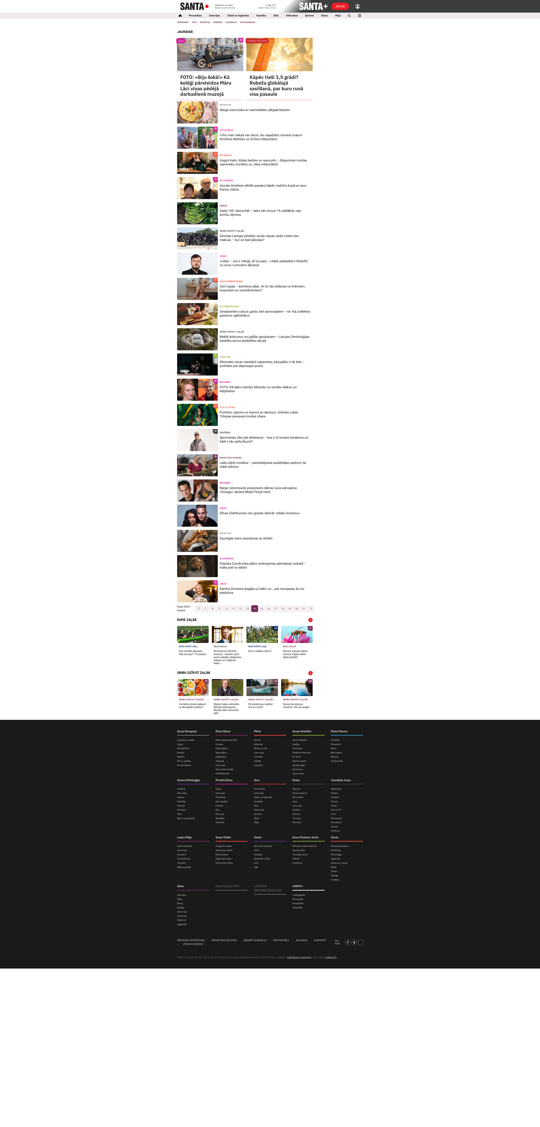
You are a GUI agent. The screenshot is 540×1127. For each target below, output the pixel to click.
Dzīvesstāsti (222, 801)
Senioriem (297, 769)
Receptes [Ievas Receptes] (205, 22)
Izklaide (335, 797)
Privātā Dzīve (224, 780)
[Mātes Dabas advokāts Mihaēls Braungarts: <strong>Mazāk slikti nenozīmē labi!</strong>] (227, 687)
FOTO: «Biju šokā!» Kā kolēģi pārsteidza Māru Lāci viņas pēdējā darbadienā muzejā (205, 85)
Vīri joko (296, 818)
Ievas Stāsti (223, 837)
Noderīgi (258, 744)
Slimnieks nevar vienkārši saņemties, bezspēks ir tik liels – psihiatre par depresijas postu (262, 364)
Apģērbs (225, 432)
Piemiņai (220, 814)
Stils (276, 15)
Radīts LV (181, 920)
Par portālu (281, 940)
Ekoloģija (220, 646)
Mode (333, 867)
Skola (333, 748)
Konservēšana (184, 765)
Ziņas (181, 41)
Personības (195, 15)
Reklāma (301, 940)
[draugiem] (354, 942)
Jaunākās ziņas (341, 780)
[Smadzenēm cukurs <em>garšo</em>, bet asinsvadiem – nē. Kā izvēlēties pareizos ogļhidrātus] (197, 314)
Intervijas (214, 15)
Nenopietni (336, 818)
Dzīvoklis (181, 895)
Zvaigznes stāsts (224, 846)
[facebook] (348, 942)
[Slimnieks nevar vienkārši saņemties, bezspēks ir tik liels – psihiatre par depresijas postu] (197, 364)
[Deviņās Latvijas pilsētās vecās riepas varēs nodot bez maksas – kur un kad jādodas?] (197, 238)
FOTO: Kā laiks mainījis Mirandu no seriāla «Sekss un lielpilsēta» (258, 389)
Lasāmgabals (298, 895)
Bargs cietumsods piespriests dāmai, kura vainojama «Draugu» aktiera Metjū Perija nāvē (258, 490)
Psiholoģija (336, 854)
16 (268, 608)
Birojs (180, 903)
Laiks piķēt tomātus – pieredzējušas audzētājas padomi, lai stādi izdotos (263, 465)
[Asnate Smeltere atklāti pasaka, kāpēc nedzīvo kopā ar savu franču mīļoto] (197, 188)
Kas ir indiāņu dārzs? (260, 651)
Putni (256, 850)
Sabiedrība (336, 789)
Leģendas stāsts (223, 858)
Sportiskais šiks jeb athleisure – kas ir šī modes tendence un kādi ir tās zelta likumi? (264, 439)
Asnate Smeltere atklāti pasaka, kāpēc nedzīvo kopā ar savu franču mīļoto (263, 187)
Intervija (226, 155)
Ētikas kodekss (193, 944)
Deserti (180, 752)
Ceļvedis (181, 862)
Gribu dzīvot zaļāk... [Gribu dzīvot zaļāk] (192, 699)
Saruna (257, 740)
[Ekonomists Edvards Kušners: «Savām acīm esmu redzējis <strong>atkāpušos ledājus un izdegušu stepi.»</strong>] (227, 634)
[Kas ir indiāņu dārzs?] (262, 634)
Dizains (334, 801)
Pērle (257, 731)
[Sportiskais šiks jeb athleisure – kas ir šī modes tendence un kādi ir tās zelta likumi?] (197, 440)
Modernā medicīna (301, 752)
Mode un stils (260, 748)
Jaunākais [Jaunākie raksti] (231, 22)
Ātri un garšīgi (184, 761)
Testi (194, 22)
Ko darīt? (296, 756)
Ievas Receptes (187, 731)
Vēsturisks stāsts (224, 850)
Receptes (226, 105)
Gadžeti (296, 809)
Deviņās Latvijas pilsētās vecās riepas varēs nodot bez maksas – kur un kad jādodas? (259, 238)
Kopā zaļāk (187, 620)
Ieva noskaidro (299, 740)
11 (233, 608)
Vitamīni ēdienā (229, 306)
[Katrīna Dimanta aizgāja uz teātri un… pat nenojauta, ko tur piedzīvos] (197, 591)
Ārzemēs (225, 382)
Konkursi (335, 830)
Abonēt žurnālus (255, 940)
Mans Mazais (339, 731)
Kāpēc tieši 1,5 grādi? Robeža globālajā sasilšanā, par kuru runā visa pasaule (276, 85)
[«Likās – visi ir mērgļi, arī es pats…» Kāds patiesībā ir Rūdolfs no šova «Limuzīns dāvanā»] (197, 264)
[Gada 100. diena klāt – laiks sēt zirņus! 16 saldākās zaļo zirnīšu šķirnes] (197, 213)
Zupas (180, 744)
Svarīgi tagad (298, 765)
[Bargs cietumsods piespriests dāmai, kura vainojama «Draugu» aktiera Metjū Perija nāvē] (197, 490)
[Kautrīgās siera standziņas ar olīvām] (197, 541)
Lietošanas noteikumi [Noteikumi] (299, 957)
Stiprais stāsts (299, 761)
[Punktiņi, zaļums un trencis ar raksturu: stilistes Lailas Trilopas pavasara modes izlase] (197, 415)
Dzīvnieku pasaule (263, 846)
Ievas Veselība (301, 731)
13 (247, 608)
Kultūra (334, 793)
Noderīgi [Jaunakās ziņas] (217, 22)
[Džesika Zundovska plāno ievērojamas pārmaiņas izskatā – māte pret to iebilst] (197, 566)
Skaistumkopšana (231, 281)
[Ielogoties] (356, 6)
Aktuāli (334, 826)
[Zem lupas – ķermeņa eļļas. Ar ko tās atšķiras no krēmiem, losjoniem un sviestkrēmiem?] (197, 289)
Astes (257, 837)
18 (282, 608)
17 (275, 608)
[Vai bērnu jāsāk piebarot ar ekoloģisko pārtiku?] (193, 687)
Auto (294, 801)
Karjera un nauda (339, 862)
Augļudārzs (221, 756)
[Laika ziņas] (267, 6)
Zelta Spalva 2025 (227, 886)
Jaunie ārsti (298, 773)
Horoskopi (182, 22)
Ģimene (309, 15)
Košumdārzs (222, 748)
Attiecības (292, 15)
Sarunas (296, 789)
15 (261, 608)
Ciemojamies (183, 858)
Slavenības (227, 558)
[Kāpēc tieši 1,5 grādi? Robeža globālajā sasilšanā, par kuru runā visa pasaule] (279, 54)
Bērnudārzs (336, 752)
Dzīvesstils (297, 797)
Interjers (181, 854)
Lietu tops (220, 765)
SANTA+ (297, 886)
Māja (338, 15)
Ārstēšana (297, 862)
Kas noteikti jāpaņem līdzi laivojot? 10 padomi (192, 653)
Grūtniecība (337, 761)
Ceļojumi (258, 765)
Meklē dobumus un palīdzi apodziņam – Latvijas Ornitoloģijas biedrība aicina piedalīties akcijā (264, 339)
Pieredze (181, 809)
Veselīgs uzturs (300, 854)
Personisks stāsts (224, 862)
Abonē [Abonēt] (340, 6)
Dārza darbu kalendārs (226, 740)
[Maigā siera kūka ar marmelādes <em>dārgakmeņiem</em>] (197, 112)
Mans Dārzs (223, 731)
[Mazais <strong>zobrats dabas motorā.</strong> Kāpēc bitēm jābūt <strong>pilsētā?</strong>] (297, 634)
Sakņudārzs (221, 752)
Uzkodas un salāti (185, 740)
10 (226, 608)
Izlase (334, 871)
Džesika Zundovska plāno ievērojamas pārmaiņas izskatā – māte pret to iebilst (263, 565)
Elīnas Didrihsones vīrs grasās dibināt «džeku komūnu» (260, 513)
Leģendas (335, 858)
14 (254, 608)
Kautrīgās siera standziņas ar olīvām (246, 538)
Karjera (180, 797)
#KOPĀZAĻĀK (222, 773)
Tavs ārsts (297, 748)
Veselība (261, 15)
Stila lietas (227, 407)
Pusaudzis (336, 744)
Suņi (256, 862)
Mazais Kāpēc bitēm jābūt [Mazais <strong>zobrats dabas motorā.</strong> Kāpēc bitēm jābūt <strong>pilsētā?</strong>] (295, 654)
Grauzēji (258, 854)
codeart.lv (330, 957)
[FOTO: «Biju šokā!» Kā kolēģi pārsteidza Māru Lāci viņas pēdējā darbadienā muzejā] (210, 54)
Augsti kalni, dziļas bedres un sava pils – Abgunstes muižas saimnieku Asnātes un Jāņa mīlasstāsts (263, 162)
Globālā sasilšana (257, 41)
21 (303, 608)
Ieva (257, 780)
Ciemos (219, 744)
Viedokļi (181, 789)
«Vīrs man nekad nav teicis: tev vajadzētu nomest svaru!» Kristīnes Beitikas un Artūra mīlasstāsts (261, 137)
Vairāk (310, 620)
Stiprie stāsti (298, 850)
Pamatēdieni (183, 748)
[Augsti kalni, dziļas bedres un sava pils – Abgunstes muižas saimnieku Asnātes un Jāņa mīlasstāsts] (197, 163)
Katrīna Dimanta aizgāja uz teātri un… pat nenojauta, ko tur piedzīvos (262, 591)
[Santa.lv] (194, 6)
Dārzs (324, 15)
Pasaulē (181, 805)
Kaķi (256, 867)
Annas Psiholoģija (188, 780)
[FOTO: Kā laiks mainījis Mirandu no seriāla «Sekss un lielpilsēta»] (197, 390)
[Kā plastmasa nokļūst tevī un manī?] (262, 687)
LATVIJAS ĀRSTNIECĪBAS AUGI (268, 888)
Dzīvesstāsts (222, 854)
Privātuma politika (224, 940)
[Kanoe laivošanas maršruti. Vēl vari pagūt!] (297, 687)
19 (289, 608)
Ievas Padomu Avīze (305, 837)
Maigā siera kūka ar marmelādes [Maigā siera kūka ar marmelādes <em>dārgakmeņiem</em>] (255, 110)
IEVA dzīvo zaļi (188, 646)
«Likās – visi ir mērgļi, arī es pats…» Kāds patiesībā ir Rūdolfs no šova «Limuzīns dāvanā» (264, 263)
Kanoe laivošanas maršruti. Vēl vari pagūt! (296, 706)
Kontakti (320, 940)
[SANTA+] (313, 6)
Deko (180, 886)
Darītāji (180, 907)
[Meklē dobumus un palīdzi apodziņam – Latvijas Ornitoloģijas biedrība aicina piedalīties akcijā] (197, 339)
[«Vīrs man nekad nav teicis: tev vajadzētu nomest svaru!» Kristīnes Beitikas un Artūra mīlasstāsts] (197, 138)
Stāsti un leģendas (238, 15)
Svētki (334, 805)
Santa (334, 837)
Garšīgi (257, 761)
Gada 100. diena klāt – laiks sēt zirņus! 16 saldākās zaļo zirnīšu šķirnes (260, 213)
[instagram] (361, 942)
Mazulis (334, 756)
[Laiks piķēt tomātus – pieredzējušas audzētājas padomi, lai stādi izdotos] (197, 465)
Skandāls (220, 818)
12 (240, 608)
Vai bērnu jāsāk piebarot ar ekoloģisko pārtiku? (192, 706)
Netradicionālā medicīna (304, 846)
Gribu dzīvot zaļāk (232, 231)
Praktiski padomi (231, 457)
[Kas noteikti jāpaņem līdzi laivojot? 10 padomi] (193, 634)
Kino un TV (336, 809)
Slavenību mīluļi (262, 858)
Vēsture (296, 814)
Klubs (296, 780)
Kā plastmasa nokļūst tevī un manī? (260, 706)
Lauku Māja (184, 837)
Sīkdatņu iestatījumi (191, 940)
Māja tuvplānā (184, 867)
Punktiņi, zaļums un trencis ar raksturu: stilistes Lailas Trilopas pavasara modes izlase (259, 414)
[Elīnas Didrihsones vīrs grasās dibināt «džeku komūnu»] (197, 516)
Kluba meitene (299, 793)
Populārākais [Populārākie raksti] (247, 22)
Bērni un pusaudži (186, 818)
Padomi (181, 756)
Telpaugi (220, 761)
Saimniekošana (184, 846)
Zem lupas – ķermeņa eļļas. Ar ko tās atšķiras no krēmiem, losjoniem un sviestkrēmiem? (262, 288)
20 (296, 608)
